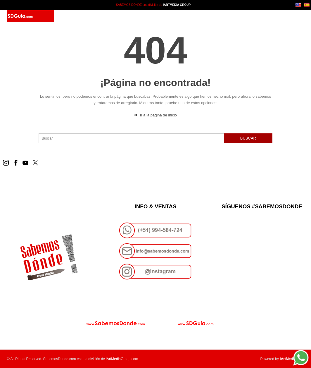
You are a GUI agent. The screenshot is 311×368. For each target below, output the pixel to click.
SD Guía (93, 16)
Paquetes (117, 16)
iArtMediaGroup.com (122, 359)
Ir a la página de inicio (155, 115)
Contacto (143, 16)
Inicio (73, 16)
